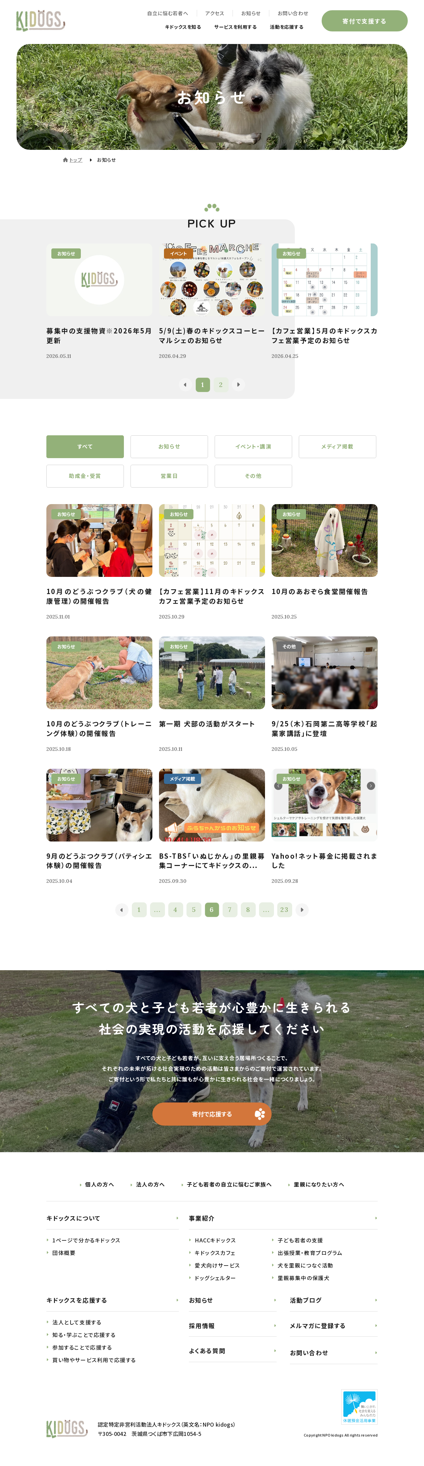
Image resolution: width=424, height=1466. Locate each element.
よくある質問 (207, 1351)
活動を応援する (284, 27)
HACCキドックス (215, 1241)
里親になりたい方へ (319, 1185)
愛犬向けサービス (217, 1266)
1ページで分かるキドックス (86, 1241)
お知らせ (251, 13)
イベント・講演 (253, 447)
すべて (85, 447)
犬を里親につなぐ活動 (306, 1266)
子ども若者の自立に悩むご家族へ (229, 1185)
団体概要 (64, 1254)
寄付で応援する (212, 1114)
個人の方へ (99, 1185)
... (157, 911)
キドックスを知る (170, 27)
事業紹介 (202, 1219)
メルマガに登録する (318, 1326)
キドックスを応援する (77, 1301)
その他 (253, 477)
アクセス (214, 13)
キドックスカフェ (215, 1254)
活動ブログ (306, 1301)
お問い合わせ (293, 13)
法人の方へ (150, 1185)
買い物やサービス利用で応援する (94, 1361)
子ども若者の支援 (300, 1241)
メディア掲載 (337, 447)
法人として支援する (76, 1323)
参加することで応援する (82, 1348)
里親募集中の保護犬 (304, 1279)
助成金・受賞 (85, 477)
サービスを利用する (228, 27)
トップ (76, 159)
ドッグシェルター (216, 1279)
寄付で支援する (364, 21)
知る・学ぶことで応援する (84, 1336)
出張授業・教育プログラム (310, 1254)
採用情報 (202, 1326)
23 (285, 911)
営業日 (169, 477)
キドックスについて (73, 1219)
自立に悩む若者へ (167, 13)
